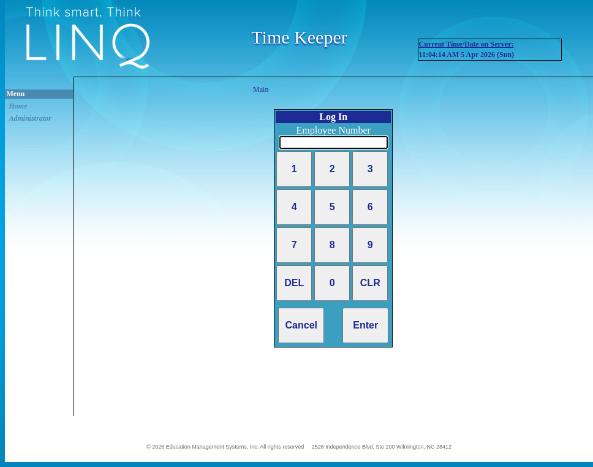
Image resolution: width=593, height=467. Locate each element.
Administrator (30, 118)
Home (18, 106)
